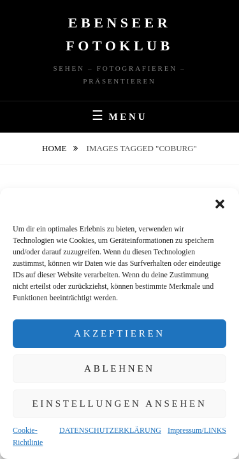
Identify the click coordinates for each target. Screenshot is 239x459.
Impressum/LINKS (197, 430)
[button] (220, 204)
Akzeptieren (119, 333)
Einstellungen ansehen (119, 403)
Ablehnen (119, 368)
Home (55, 148)
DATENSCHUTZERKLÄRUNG (110, 430)
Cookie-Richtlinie (28, 437)
